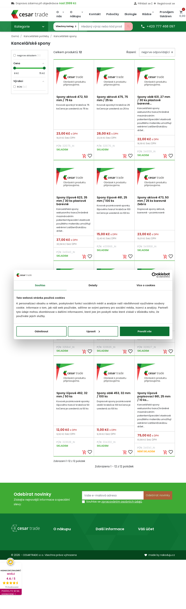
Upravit (93, 331)
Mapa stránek (63, 556)
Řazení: (131, 52)
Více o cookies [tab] (146, 285)
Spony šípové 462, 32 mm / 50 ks (71, 395)
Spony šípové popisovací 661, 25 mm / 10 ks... (153, 397)
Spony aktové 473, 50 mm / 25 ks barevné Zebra (153, 201)
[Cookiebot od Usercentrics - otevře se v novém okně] (154, 275)
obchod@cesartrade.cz (27, 581)
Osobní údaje (147, 539)
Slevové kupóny (149, 567)
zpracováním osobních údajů (121, 503)
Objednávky (146, 550)
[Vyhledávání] (101, 26)
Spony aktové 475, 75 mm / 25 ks (112, 98)
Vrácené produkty (150, 544)
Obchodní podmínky (67, 544)
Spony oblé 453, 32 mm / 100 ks (113, 395)
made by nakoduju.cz (159, 604)
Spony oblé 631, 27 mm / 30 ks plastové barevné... (153, 100)
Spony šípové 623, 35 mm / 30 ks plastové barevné (71, 201)
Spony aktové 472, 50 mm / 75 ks (72, 98)
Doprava (59, 539)
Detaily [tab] (93, 285)
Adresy (143, 561)
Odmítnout (41, 331)
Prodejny (102, 544)
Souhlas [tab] (40, 285)
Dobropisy (145, 556)
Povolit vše (144, 331)
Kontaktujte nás (64, 550)
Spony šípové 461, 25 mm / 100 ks (112, 199)
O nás (100, 539)
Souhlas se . (114, 503)
